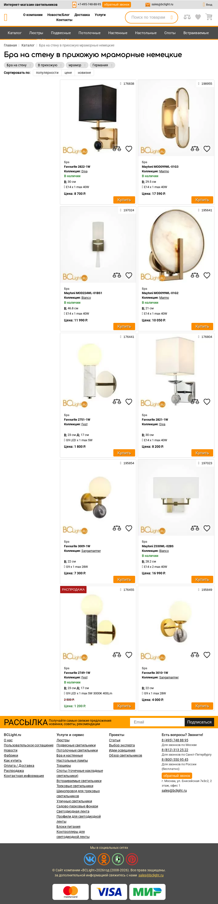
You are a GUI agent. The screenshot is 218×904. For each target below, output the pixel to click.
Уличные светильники (74, 801)
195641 (205, 210)
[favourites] (129, 149)
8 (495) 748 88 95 (175, 740)
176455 (127, 590)
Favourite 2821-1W (155, 419)
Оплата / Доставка (19, 765)
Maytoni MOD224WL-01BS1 (83, 293)
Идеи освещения (122, 750)
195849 (205, 590)
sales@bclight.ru (162, 4)
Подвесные (61, 33)
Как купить (13, 760)
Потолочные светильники (77, 750)
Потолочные (90, 33)
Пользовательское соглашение (28, 745)
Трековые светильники (75, 786)
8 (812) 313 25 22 (175, 750)
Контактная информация (24, 776)
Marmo (164, 171)
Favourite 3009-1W (77, 546)
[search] (172, 17)
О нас (8, 740)
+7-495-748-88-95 (89, 4)
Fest (84, 424)
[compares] (117, 149)
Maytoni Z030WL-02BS (158, 546)
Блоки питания (68, 826)
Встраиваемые (196, 33)
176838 (127, 83)
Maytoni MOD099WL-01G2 (160, 293)
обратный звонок (116, 4)
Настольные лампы (72, 760)
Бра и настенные (70, 755)
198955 (205, 83)
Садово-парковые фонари (77, 806)
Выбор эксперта (122, 745)
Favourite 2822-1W (77, 166)
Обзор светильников (125, 755)
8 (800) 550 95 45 (175, 759)
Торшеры (64, 765)
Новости (10, 750)
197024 (127, 210)
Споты (170, 33)
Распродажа (14, 771)
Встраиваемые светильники (79, 781)
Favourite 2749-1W (77, 673)
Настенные (117, 33)
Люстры (36, 33)
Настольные (146, 33)
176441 (127, 337)
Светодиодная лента (73, 811)
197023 (205, 463)
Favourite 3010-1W (155, 673)
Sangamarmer (91, 551)
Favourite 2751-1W (77, 419)
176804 (205, 337)
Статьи (114, 740)
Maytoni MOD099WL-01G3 (160, 166)
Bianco (86, 297)
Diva (84, 171)
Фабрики (11, 755)
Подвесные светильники (76, 745)
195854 (127, 463)
